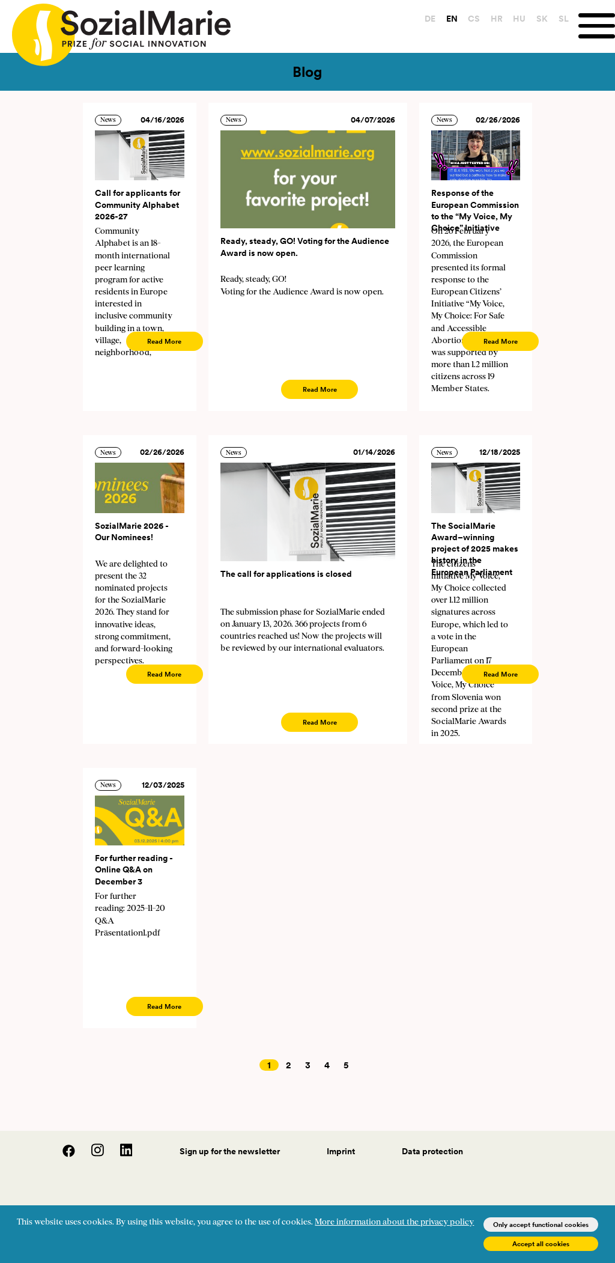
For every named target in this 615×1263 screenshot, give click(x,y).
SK (539, 18)
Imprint (341, 1151)
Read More (164, 341)
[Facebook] (62, 1154)
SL (561, 18)
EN (449, 18)
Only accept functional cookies (541, 1224)
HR (494, 18)
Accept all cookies (540, 1244)
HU (516, 18)
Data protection (432, 1151)
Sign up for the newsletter (230, 1151)
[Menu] (595, 26)
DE (427, 18)
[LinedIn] (119, 1154)
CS (471, 18)
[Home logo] (115, 29)
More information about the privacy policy (394, 1222)
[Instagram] (91, 1154)
